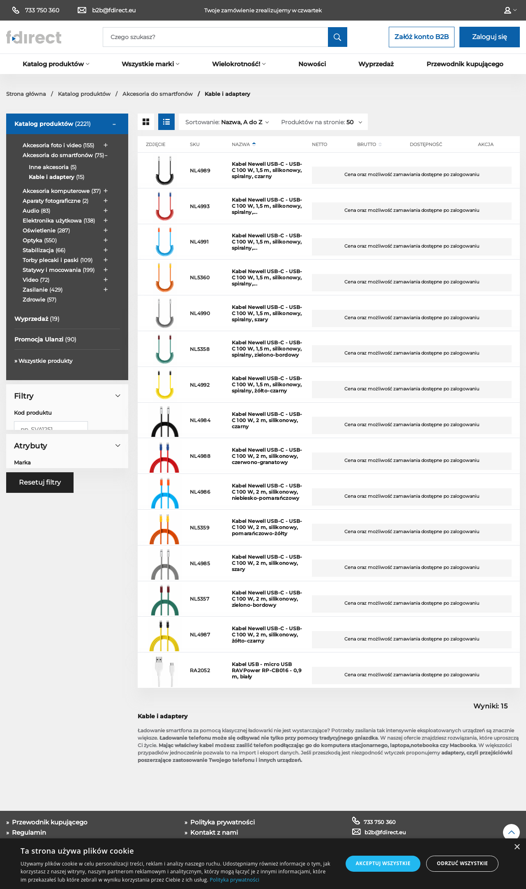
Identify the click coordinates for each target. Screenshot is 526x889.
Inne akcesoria (52, 167)
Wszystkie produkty (45, 360)
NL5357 (199, 599)
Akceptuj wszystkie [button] (382, 863)
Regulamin (28, 832)
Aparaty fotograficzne (55, 200)
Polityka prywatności (222, 822)
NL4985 (200, 563)
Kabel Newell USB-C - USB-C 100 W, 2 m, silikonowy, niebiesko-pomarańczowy (267, 492)
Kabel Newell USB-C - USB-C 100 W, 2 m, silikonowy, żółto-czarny (267, 634)
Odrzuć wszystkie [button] (462, 863)
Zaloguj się (489, 37)
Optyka (40, 240)
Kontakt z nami (213, 832)
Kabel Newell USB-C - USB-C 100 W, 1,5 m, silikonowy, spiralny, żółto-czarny (267, 384)
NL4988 (200, 456)
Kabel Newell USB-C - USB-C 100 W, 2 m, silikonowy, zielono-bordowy (267, 599)
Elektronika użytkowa (59, 220)
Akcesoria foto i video (58, 145)
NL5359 (199, 528)
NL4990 (200, 313)
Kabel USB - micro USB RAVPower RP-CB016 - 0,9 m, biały (267, 670)
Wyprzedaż (37, 319)
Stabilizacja (44, 250)
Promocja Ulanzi (45, 339)
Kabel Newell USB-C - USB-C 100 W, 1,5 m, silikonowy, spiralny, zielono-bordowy (267, 348)
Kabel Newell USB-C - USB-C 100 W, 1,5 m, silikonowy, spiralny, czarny (267, 170)
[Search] (225, 37)
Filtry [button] (67, 396)
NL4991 (199, 242)
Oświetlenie (46, 230)
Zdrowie (39, 299)
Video (36, 279)
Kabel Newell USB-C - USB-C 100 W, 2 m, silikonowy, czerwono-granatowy (267, 456)
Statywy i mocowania (59, 270)
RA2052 (200, 670)
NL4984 (200, 420)
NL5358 (200, 349)
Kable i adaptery (56, 177)
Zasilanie (42, 289)
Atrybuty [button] (67, 504)
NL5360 (200, 277)
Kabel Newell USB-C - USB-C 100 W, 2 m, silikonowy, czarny (267, 420)
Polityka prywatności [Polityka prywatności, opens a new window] (234, 879)
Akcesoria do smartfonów (63, 155)
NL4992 (200, 385)
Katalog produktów (52, 124)
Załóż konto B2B (421, 37)
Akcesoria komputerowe (62, 191)
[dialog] (263, 863)
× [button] (517, 847)
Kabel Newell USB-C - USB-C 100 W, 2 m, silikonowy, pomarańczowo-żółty (267, 527)
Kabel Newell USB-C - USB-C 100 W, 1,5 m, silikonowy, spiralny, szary (267, 313)
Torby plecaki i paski (57, 260)
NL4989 (200, 170)
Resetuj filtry (40, 577)
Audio (36, 210)
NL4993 (200, 206)
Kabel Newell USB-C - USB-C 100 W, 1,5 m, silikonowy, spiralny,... (267, 206)
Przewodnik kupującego (49, 822)
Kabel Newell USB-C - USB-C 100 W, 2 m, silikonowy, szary (267, 563)
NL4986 (200, 492)
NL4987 (200, 634)
